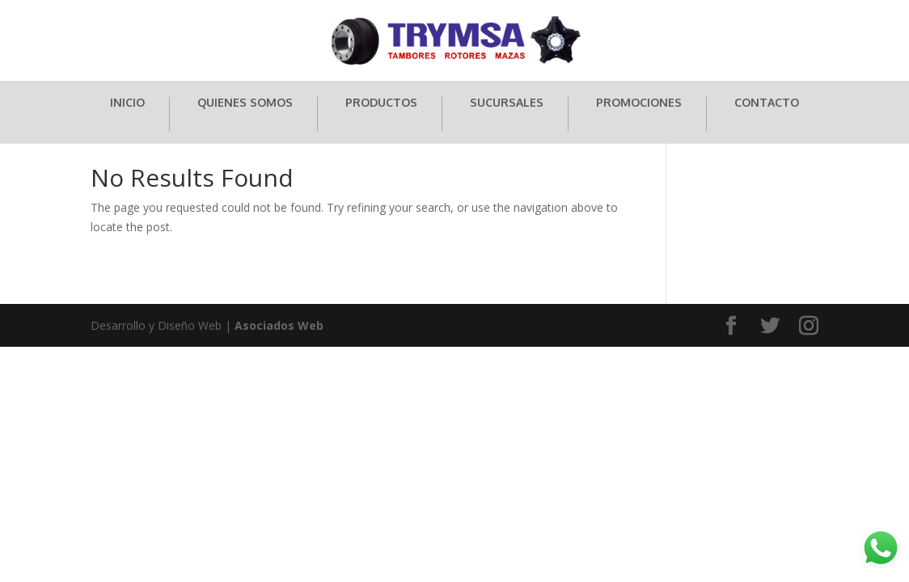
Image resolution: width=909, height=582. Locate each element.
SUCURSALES (506, 103)
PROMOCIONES (639, 103)
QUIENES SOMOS (245, 103)
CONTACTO (766, 103)
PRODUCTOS (381, 103)
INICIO (127, 103)
